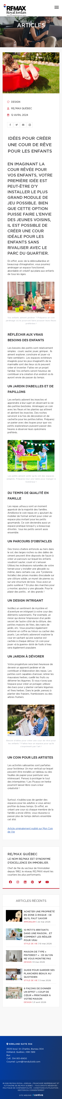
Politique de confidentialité (17, 1088)
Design (13, 102)
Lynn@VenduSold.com (28, 1062)
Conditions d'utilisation (45, 1088)
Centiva (38, 1095)
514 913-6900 (19, 1058)
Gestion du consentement (31, 1090)
